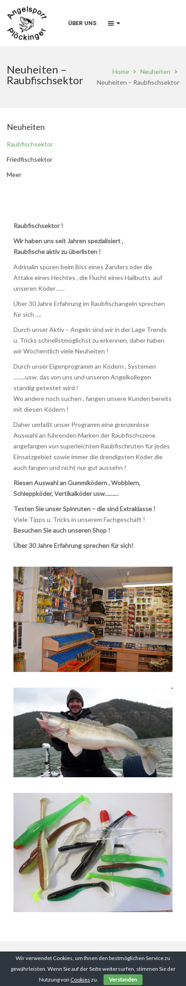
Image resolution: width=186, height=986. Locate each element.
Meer (14, 174)
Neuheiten (155, 71)
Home (120, 71)
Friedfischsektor (29, 159)
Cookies (80, 979)
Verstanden (123, 979)
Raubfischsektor (30, 144)
